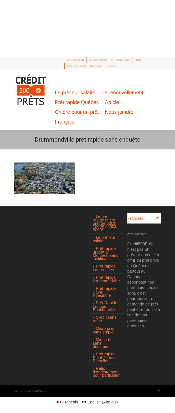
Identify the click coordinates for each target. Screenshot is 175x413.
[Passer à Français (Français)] (67, 402)
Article (138, 60)
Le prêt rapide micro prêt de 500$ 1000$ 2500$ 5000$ (105, 223)
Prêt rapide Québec (121, 60)
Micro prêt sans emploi (104, 330)
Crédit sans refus (104, 319)
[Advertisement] (87, 28)
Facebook (22, 59)
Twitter (16, 59)
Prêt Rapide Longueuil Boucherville (105, 306)
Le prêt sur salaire (75, 60)
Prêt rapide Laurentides (104, 268)
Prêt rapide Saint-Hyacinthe (104, 292)
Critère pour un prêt (76, 66)
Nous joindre (96, 66)
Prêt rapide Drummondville (106, 279)
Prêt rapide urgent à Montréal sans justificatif (105, 253)
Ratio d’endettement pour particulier (106, 372)
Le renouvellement (98, 60)
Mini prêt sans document (102, 343)
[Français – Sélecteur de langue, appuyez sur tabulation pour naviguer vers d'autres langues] (144, 218)
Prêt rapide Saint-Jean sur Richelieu (106, 357)
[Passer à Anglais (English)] (100, 402)
